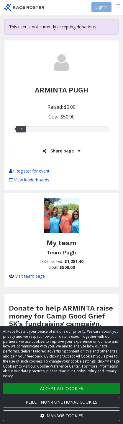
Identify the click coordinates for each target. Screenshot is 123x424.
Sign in (101, 7)
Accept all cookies (61, 388)
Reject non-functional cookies (61, 402)
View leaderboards (29, 180)
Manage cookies (61, 415)
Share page (62, 151)
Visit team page (27, 276)
